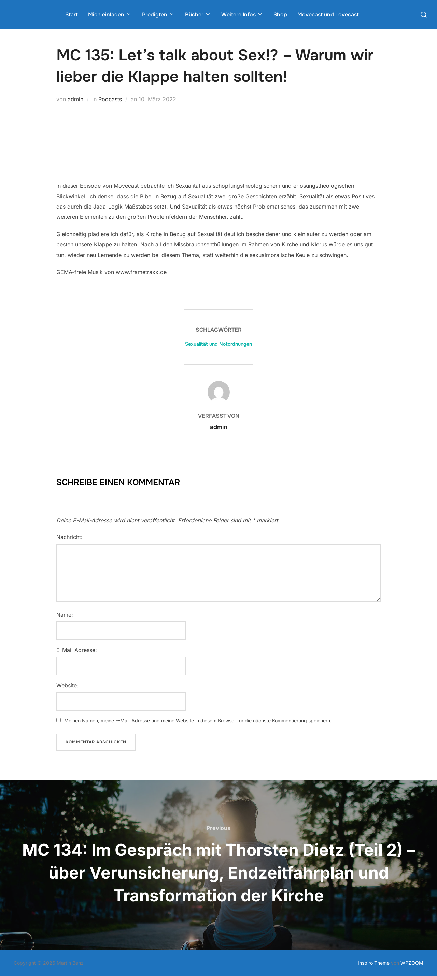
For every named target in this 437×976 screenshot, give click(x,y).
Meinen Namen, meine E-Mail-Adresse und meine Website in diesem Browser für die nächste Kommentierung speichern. (198, 720)
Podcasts (110, 99)
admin (75, 99)
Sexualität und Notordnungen (218, 344)
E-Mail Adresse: (76, 649)
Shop (280, 14)
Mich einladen (110, 14)
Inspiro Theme (374, 963)
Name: (64, 614)
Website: (67, 685)
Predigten (158, 14)
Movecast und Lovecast (328, 14)
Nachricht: (69, 537)
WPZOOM (411, 963)
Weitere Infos (242, 14)
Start (71, 14)
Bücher (198, 14)
